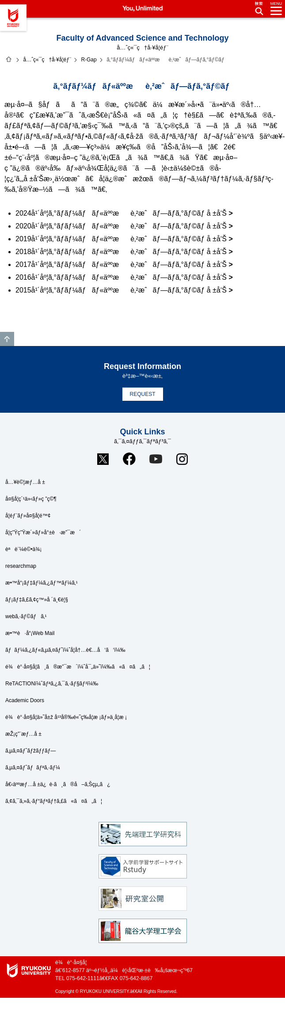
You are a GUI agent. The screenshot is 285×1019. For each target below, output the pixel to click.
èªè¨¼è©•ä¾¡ (23, 549)
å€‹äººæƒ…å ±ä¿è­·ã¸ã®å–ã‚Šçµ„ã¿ (57, 784)
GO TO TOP (7, 339)
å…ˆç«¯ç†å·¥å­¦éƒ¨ (47, 60)
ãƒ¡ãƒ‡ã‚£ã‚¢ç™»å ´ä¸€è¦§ (36, 600)
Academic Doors (24, 700)
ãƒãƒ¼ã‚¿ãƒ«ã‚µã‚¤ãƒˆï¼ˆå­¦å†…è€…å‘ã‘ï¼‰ (65, 650)
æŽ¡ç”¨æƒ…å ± (23, 734)
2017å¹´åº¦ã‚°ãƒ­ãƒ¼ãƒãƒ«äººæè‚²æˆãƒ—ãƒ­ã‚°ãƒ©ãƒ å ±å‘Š (121, 264)
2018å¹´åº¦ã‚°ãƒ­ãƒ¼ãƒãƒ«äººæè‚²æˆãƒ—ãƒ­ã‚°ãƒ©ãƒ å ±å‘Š (121, 251)
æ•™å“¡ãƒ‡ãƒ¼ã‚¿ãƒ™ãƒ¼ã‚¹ (41, 583)
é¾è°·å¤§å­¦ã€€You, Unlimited (13, 17)
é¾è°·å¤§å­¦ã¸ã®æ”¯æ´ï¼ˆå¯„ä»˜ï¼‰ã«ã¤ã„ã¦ (77, 667)
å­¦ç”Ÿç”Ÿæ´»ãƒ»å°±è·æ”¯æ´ (43, 532)
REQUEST (142, 394)
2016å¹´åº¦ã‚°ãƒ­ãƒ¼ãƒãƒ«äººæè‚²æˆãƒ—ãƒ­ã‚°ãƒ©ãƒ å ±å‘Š (121, 277)
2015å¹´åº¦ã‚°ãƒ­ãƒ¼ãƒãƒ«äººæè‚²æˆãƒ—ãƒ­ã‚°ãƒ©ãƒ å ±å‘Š (121, 290)
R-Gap (88, 60)
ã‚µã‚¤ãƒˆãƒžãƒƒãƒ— (30, 751)
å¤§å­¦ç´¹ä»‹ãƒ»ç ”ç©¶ (31, 499)
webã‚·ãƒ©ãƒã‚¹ (26, 616)
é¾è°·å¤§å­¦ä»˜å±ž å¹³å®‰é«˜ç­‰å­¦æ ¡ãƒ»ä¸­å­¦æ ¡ (66, 717)
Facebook (129, 459)
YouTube (155, 459)
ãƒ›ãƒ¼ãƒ (8, 59)
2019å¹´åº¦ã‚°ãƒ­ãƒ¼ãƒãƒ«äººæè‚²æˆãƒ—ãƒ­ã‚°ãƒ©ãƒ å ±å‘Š (121, 239)
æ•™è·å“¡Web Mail (29, 633)
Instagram (182, 459)
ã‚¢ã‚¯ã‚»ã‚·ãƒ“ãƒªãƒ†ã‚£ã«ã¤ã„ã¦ (53, 801)
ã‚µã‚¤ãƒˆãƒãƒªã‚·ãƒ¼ (32, 767)
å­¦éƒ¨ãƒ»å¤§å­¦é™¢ (27, 516)
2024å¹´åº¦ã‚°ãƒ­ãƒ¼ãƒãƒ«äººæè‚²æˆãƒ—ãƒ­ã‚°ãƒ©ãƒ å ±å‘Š (121, 213)
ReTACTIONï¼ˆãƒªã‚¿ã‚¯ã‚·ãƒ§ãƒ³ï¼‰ (51, 684)
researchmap (20, 566)
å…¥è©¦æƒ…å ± (25, 482)
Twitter (103, 459)
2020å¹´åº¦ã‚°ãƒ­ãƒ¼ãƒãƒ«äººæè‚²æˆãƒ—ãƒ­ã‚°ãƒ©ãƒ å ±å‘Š (121, 226)
